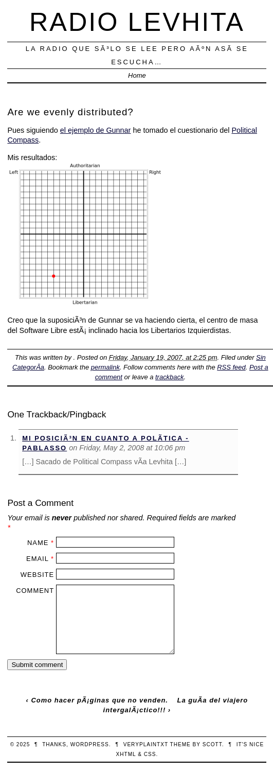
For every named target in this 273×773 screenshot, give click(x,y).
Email (37, 559)
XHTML (126, 754)
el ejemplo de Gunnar (95, 130)
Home (137, 75)
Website (37, 574)
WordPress (89, 744)
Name (37, 543)
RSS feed (231, 367)
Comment (35, 590)
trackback (169, 377)
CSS (150, 754)
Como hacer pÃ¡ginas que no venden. (99, 700)
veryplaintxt (145, 744)
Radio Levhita (137, 22)
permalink (105, 367)
